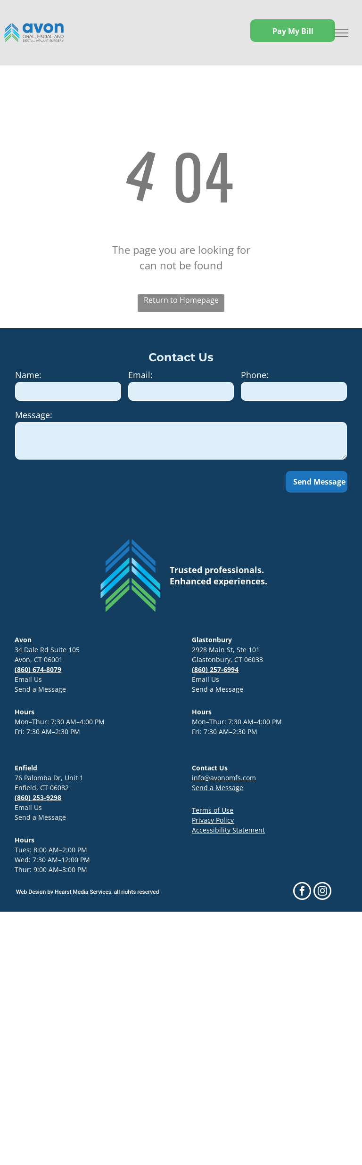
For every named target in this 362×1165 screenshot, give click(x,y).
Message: (33, 415)
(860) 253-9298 (38, 797)
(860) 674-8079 (38, 669)
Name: (28, 374)
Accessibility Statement (228, 829)
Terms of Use (212, 810)
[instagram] (322, 892)
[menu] (341, 33)
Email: (140, 374)
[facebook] (302, 892)
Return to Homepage (181, 300)
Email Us (28, 679)
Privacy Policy (213, 820)
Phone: (255, 374)
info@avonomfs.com (224, 777)
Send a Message (40, 689)
